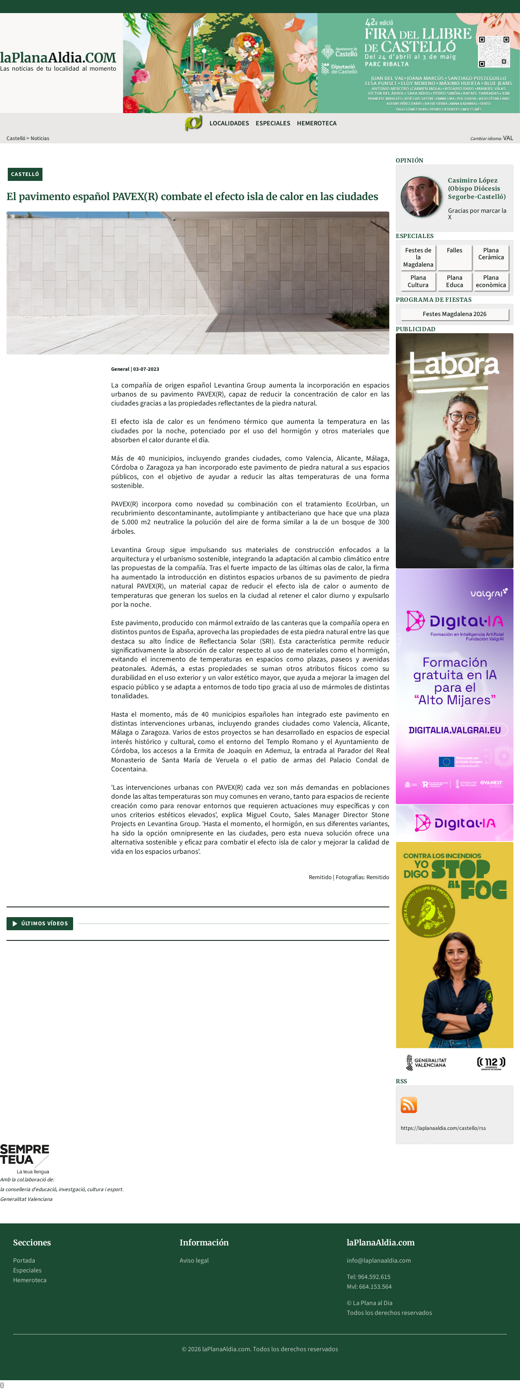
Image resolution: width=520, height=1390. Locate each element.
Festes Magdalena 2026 (455, 314)
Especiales (273, 123)
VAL (508, 138)
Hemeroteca (317, 123)
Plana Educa (454, 281)
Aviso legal (194, 1260)
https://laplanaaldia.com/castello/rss (443, 1128)
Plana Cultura (418, 281)
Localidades (229, 123)
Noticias (40, 138)
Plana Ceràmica (491, 254)
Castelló (16, 138)
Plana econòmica (491, 281)
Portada (24, 1260)
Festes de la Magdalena (418, 257)
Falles (454, 250)
